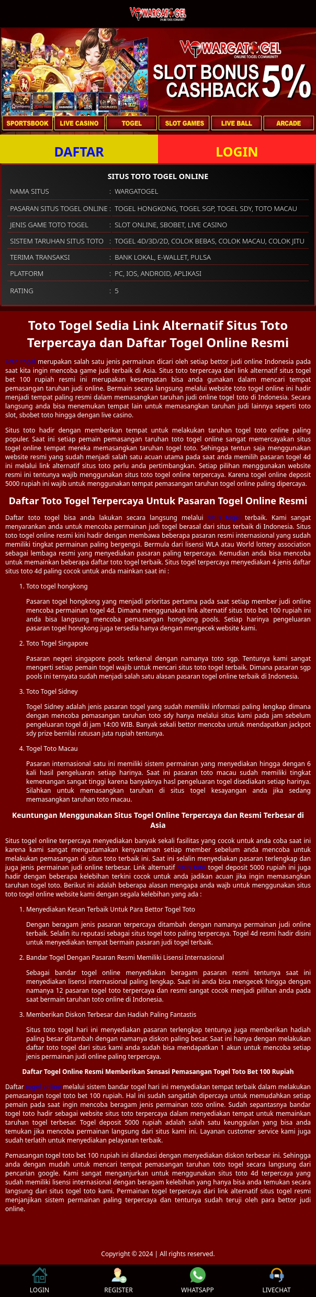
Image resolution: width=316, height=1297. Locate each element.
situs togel (224, 517)
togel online (43, 1086)
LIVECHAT (276, 1280)
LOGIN (237, 151)
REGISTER (118, 1280)
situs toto (191, 867)
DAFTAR (79, 151)
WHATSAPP (197, 1280)
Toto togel (20, 361)
